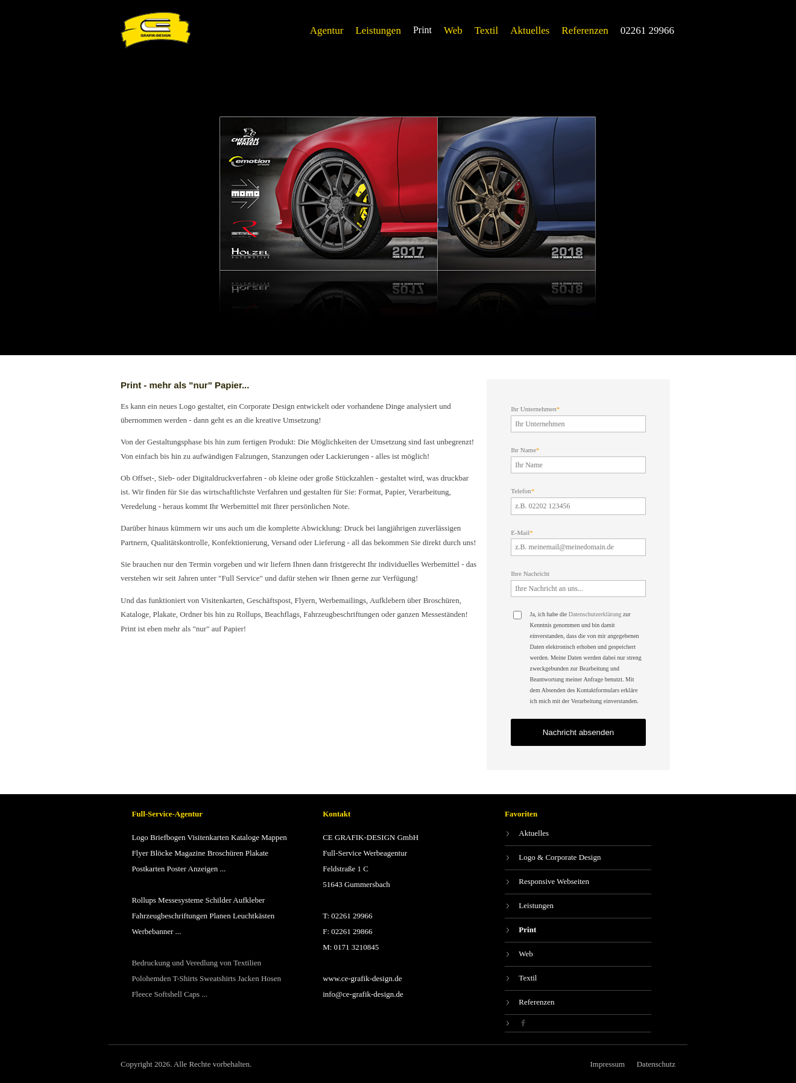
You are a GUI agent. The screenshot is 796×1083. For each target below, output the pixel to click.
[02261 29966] (647, 30)
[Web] (453, 30)
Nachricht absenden (578, 732)
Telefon (522, 490)
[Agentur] (327, 30)
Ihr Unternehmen (535, 408)
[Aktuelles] (530, 30)
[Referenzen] (584, 30)
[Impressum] (607, 1064)
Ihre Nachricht (530, 573)
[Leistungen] (378, 30)
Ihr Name (525, 449)
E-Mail (522, 532)
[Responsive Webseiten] (578, 882)
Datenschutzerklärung (595, 614)
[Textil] (486, 30)
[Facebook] (578, 1023)
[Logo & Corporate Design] (578, 858)
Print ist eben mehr (150, 628)
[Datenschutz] (656, 1064)
